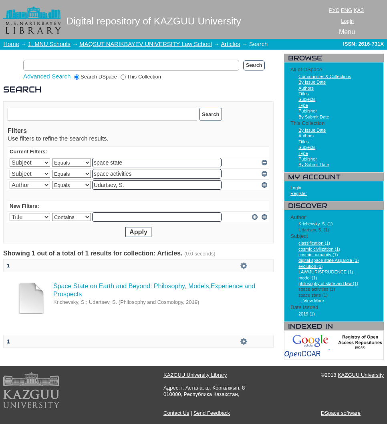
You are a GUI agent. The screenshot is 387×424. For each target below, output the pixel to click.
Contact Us (176, 413)
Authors (306, 88)
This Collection (141, 77)
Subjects (306, 99)
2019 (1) (306, 313)
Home (11, 44)
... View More (311, 300)
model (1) (307, 277)
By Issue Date (312, 82)
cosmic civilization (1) (319, 249)
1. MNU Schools (49, 44)
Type (303, 105)
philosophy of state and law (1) (328, 283)
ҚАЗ (359, 10)
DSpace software (341, 413)
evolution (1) (310, 266)
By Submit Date (313, 117)
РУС (334, 10)
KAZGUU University (361, 375)
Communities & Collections (324, 76)
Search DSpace (95, 77)
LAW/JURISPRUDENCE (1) (325, 271)
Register (298, 193)
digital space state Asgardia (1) (328, 260)
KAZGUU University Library (195, 375)
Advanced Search (47, 76)
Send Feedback (212, 413)
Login (347, 21)
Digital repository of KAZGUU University (154, 21)
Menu (347, 31)
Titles (303, 93)
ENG (346, 10)
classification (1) (314, 243)
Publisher (307, 111)
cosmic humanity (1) (318, 254)
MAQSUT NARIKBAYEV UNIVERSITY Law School (145, 44)
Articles (230, 44)
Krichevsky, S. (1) (315, 223)
